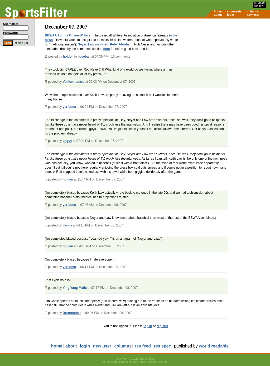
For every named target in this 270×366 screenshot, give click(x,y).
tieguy (67, 141)
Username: (10, 23)
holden (68, 56)
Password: (10, 32)
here (106, 49)
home (217, 11)
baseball (84, 56)
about (218, 14)
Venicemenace (74, 82)
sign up (22, 42)
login (230, 14)
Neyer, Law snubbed (93, 44)
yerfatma (69, 107)
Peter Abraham (121, 44)
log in (148, 326)
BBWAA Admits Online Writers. (68, 35)
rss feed (143, 346)
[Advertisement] (225, 60)
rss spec (162, 346)
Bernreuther (72, 313)
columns (253, 11)
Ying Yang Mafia (75, 288)
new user (253, 14)
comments (234, 11)
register (162, 326)
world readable (214, 346)
